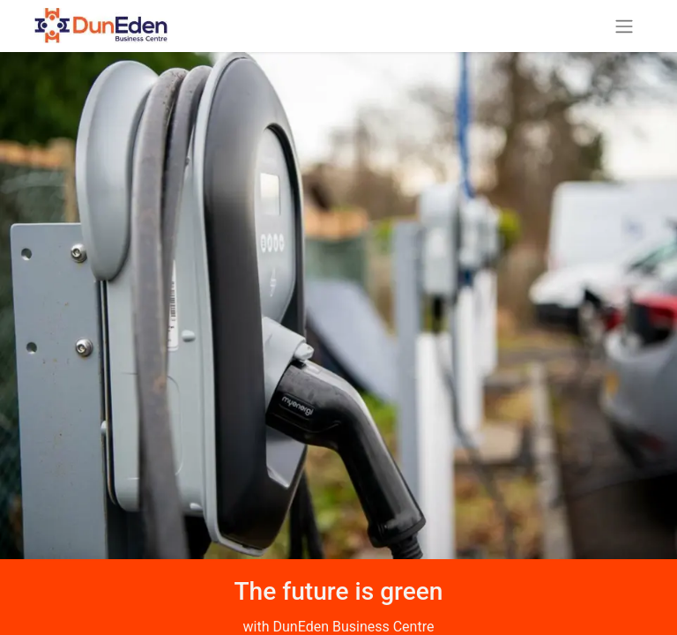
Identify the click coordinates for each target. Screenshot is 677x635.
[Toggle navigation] (624, 26)
